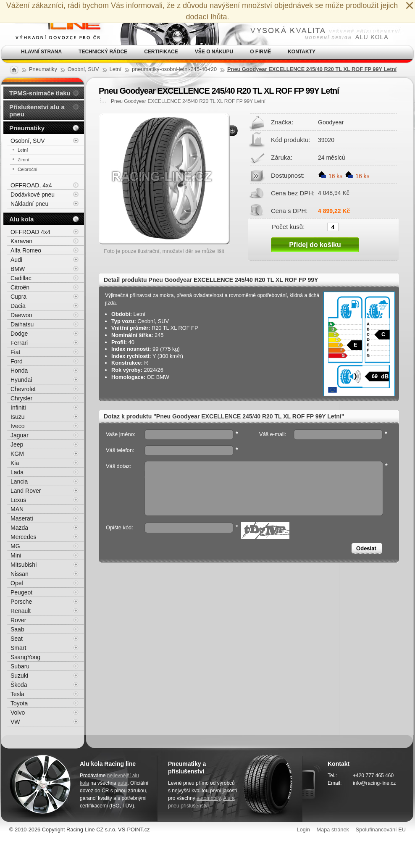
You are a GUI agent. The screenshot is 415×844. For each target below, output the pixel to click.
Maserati (22, 518)
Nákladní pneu (29, 203)
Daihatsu (22, 324)
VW (15, 721)
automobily (209, 798)
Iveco (17, 426)
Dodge (19, 333)
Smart (18, 647)
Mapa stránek (332, 829)
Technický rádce (103, 52)
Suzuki (19, 675)
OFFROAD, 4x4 (31, 185)
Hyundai (21, 379)
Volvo (18, 712)
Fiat (15, 352)
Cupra (18, 296)
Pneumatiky (27, 127)
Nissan (20, 574)
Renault (21, 610)
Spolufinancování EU (380, 829)
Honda (19, 370)
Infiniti (18, 407)
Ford (17, 361)
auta (122, 783)
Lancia (19, 481)
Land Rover (26, 490)
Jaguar (20, 435)
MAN (17, 509)
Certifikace (161, 52)
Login (303, 829)
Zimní (23, 159)
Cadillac (21, 278)
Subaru (20, 666)
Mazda (19, 527)
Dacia (18, 305)
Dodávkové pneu (33, 194)
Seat (17, 638)
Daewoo (21, 315)
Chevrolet (23, 389)
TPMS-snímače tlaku (40, 93)
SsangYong (25, 657)
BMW (18, 269)
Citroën (20, 287)
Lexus (18, 500)
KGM (17, 453)
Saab (17, 629)
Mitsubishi (24, 564)
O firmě (260, 52)
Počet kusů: (288, 226)
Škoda (19, 684)
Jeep (17, 444)
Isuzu (17, 416)
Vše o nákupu (214, 52)
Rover (18, 620)
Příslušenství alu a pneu (37, 110)
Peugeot (21, 592)
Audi (16, 259)
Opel (17, 583)
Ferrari (19, 342)
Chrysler (21, 398)
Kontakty (301, 52)
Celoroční (27, 169)
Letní (23, 149)
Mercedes (23, 537)
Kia (15, 463)
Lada (17, 472)
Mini (16, 555)
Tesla (17, 694)
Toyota (19, 703)
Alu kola (21, 219)
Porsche (21, 601)
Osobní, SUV (28, 140)
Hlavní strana (41, 52)
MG (15, 546)
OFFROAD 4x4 (30, 232)
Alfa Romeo (26, 250)
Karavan (21, 241)
